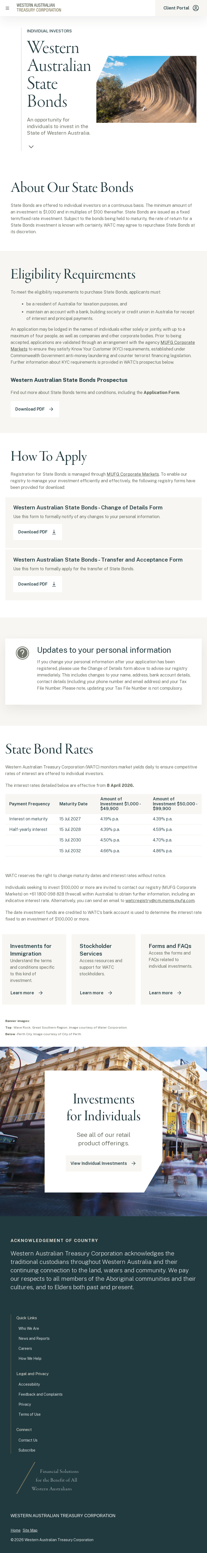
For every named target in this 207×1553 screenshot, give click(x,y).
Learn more (27, 993)
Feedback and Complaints (40, 1394)
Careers (25, 1348)
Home (16, 1530)
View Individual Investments (103, 1163)
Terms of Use (29, 1414)
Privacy (24, 1404)
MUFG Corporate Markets (133, 474)
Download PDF (34, 409)
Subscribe (26, 1450)
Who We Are (28, 1328)
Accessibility (29, 1384)
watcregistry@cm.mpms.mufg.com (160, 900)
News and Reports (34, 1338)
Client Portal (181, 8)
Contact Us (27, 1440)
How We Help (29, 1358)
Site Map (30, 1530)
